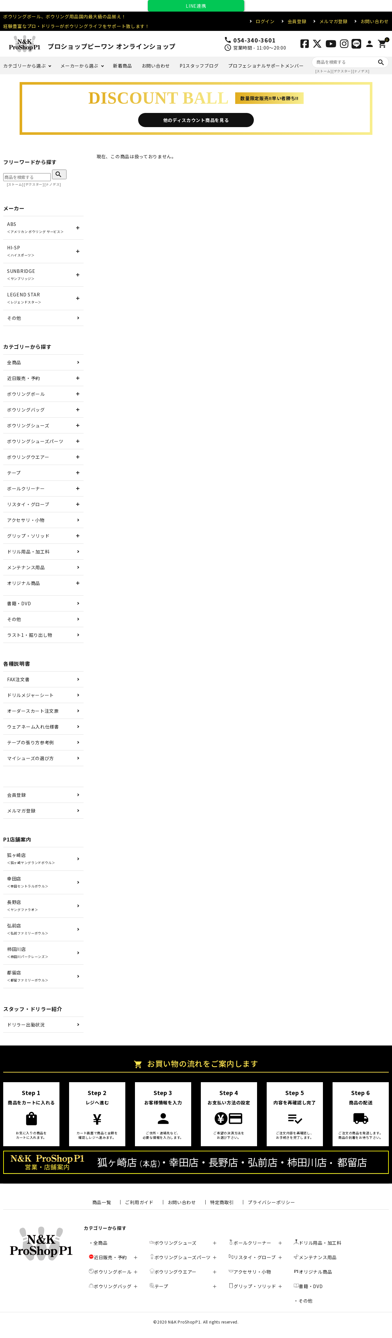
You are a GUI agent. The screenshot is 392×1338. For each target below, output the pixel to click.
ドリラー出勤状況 (26, 1024)
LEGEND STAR (24, 297)
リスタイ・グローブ (28, 504)
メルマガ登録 (333, 21)
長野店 (22, 905)
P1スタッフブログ (199, 65)
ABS (35, 227)
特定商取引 (222, 1202)
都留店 (27, 975)
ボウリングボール (26, 394)
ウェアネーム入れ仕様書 (33, 726)
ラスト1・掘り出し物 (29, 635)
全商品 (14, 362)
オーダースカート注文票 (33, 711)
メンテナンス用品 (26, 567)
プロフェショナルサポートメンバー (266, 65)
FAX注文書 (18, 679)
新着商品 (122, 65)
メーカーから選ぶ (79, 65)
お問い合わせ (375, 21)
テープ (14, 472)
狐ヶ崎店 (31, 858)
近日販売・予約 (23, 378)
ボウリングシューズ (28, 425)
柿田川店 (27, 952)
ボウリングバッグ (26, 409)
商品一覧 (101, 1202)
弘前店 (27, 928)
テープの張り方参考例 (30, 742)
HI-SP (21, 250)
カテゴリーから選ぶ (24, 65)
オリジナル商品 (23, 583)
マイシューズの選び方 (30, 758)
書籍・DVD (19, 603)
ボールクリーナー (26, 488)
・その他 (303, 1300)
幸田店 (27, 881)
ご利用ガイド (139, 1202)
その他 (14, 318)
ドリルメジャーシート (30, 695)
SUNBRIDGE (21, 274)
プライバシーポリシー (271, 1202)
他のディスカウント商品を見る (196, 120)
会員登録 (297, 21)
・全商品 (98, 1243)
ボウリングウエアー (28, 457)
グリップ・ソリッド (28, 536)
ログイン (265, 21)
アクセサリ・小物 (26, 520)
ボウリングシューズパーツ (35, 441)
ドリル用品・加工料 (28, 551)
